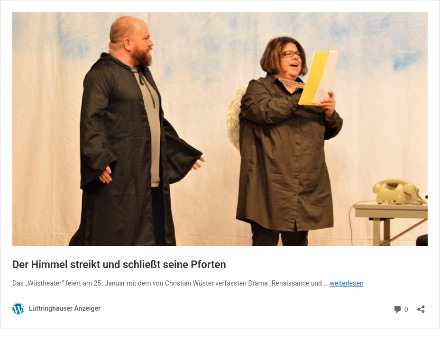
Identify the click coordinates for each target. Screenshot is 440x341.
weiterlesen (346, 283)
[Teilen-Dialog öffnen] (421, 306)
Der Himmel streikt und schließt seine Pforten (119, 264)
